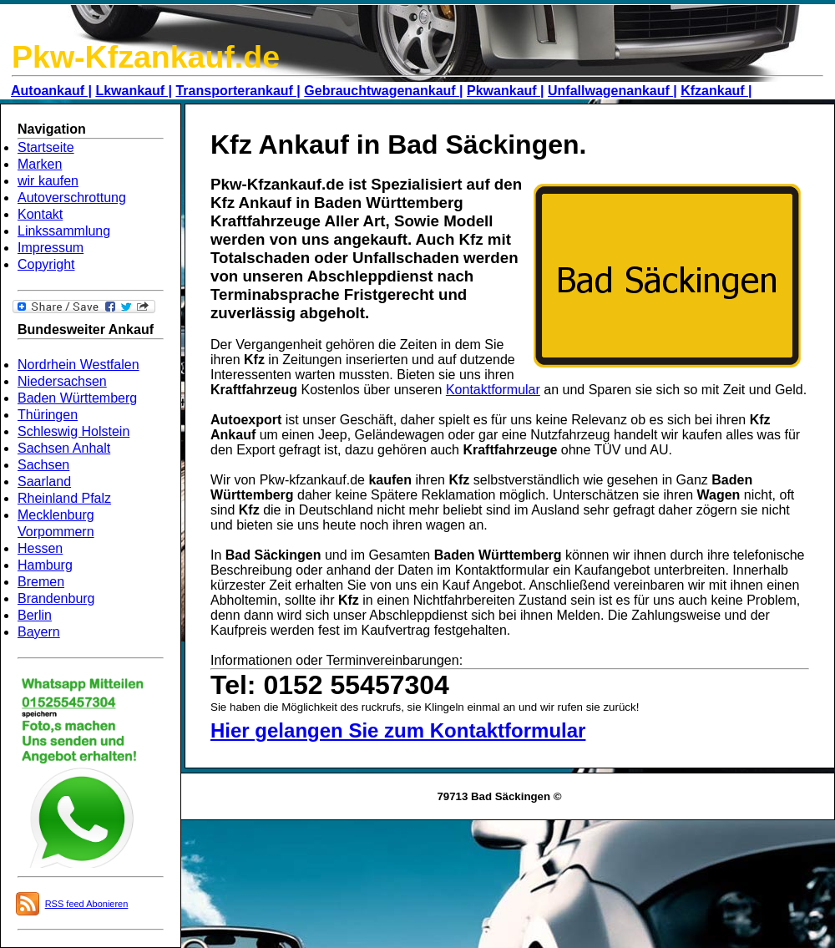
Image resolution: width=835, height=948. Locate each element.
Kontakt (40, 214)
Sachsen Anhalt (64, 448)
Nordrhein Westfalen (78, 364)
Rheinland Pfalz (64, 498)
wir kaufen (48, 181)
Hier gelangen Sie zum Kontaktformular (397, 730)
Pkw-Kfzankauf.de (146, 56)
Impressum (51, 248)
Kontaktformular (493, 390)
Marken (40, 164)
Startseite (46, 147)
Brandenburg (56, 598)
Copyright (46, 264)
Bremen (41, 582)
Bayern (39, 632)
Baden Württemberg (77, 398)
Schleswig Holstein (73, 431)
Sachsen (43, 465)
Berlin (35, 615)
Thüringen (48, 415)
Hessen (40, 548)
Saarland (44, 481)
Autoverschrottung (72, 197)
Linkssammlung (64, 231)
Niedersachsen (62, 381)
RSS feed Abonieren (87, 904)
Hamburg (45, 565)
